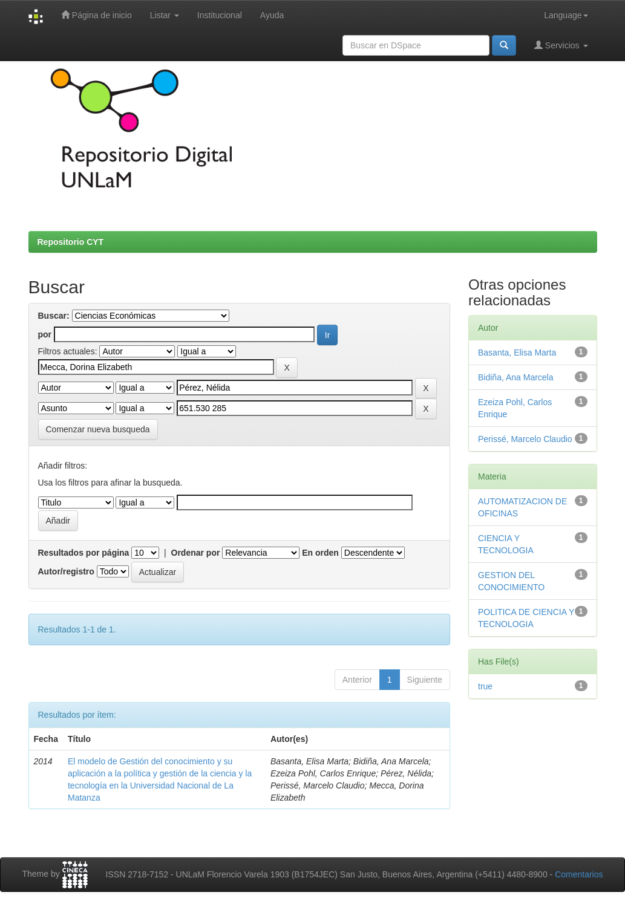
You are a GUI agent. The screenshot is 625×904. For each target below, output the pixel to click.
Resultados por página (83, 553)
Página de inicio (96, 15)
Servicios (561, 45)
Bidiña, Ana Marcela (516, 377)
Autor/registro (66, 571)
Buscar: (54, 315)
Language (565, 15)
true (485, 686)
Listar (164, 15)
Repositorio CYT (71, 242)
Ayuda (272, 15)
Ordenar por (195, 553)
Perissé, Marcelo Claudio (525, 439)
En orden (320, 553)
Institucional (219, 15)
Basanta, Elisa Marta (517, 352)
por (45, 334)
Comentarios (579, 874)
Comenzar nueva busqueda (98, 429)
